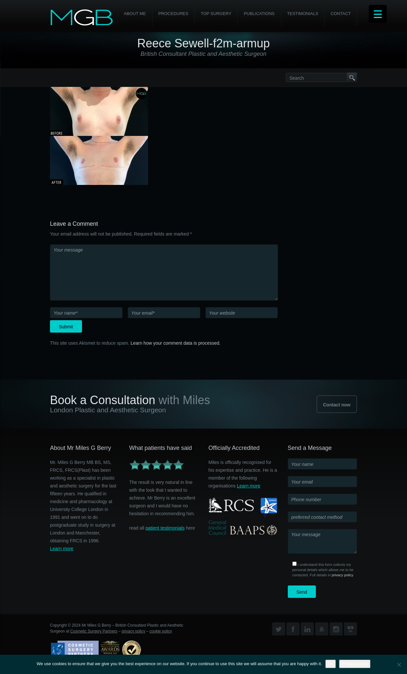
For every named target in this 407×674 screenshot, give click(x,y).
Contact (341, 13)
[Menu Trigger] (378, 14)
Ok (331, 663)
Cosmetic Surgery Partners (93, 631)
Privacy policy (354, 663)
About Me (135, 13)
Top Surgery (216, 13)
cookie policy (161, 631)
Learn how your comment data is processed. (175, 343)
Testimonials (302, 13)
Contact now (336, 404)
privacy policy (342, 575)
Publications (259, 13)
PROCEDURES (173, 13)
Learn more (61, 548)
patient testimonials (165, 528)
